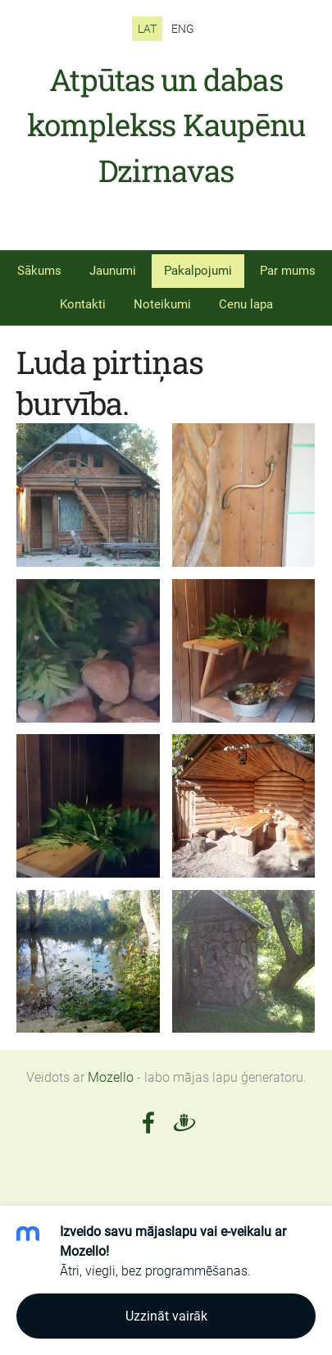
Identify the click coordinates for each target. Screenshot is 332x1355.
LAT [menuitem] (147, 28)
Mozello (111, 1077)
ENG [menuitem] (182, 28)
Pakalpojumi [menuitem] (198, 270)
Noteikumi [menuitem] (162, 304)
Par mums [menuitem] (288, 270)
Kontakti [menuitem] (83, 304)
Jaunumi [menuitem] (112, 270)
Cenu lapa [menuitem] (246, 304)
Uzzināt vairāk (166, 1316)
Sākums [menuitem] (39, 270)
